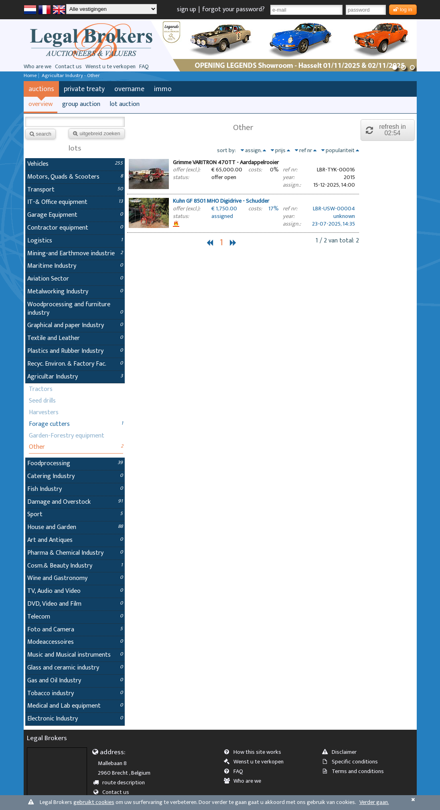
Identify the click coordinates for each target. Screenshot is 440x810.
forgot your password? (233, 9)
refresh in (388, 129)
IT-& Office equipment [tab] (75, 202)
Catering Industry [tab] (75, 476)
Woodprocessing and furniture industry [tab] (75, 308)
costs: (255, 170)
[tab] (243, 175)
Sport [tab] (75, 514)
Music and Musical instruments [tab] (75, 654)
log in (402, 9)
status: (181, 177)
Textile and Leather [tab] (75, 338)
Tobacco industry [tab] (75, 693)
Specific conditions (352, 762)
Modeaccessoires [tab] (75, 642)
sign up (186, 9)
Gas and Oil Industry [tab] (75, 680)
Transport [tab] (75, 189)
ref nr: (290, 170)
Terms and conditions (355, 771)
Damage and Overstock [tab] (75, 502)
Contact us (68, 66)
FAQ (144, 66)
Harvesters (44, 412)
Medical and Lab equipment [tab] (75, 705)
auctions (41, 89)
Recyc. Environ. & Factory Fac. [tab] (75, 363)
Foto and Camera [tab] (75, 629)
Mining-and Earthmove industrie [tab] (75, 253)
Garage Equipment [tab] (75, 215)
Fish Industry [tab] (75, 489)
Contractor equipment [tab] (75, 227)
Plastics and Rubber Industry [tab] (75, 351)
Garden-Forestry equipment (66, 435)
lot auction (125, 104)
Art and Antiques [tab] (75, 540)
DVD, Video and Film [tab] (75, 603)
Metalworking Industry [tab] (75, 291)
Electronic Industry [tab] (75, 718)
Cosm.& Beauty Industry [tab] (75, 565)
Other (37, 447)
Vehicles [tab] (75, 164)
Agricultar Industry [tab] (75, 376)
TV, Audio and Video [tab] (75, 591)
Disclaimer (342, 752)
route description (121, 783)
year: (288, 177)
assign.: (292, 185)
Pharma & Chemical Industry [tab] (75, 552)
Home (30, 75)
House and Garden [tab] (75, 527)
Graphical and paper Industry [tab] (75, 325)
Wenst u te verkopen (110, 66)
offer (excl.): (186, 170)
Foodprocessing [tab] (75, 463)
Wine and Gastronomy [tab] (75, 578)
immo (163, 89)
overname (129, 89)
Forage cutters (49, 424)
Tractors (41, 389)
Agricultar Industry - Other (71, 75)
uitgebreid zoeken (96, 133)
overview (40, 104)
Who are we (37, 66)
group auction (81, 104)
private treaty (84, 89)
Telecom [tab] (75, 616)
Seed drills (42, 400)
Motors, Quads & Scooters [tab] (75, 176)
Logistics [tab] (75, 240)
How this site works (255, 752)
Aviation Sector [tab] (75, 278)
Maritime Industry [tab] (75, 266)
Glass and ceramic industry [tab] (75, 667)
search (40, 134)
